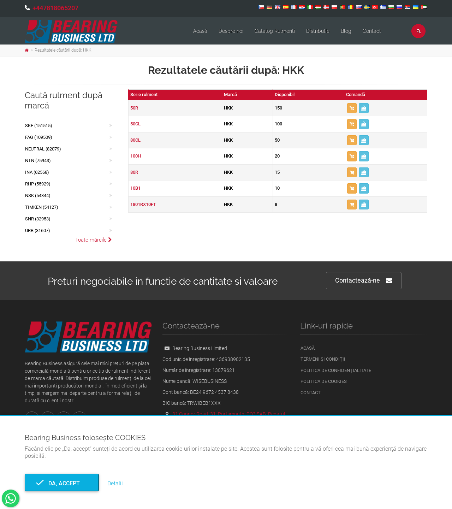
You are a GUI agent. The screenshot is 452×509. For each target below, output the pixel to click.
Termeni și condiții (323, 359)
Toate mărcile (93, 240)
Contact (372, 31)
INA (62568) (37, 172)
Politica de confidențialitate (336, 370)
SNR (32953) (37, 218)
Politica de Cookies (324, 381)
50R (134, 108)
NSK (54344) (37, 195)
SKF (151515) (38, 125)
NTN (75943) (38, 160)
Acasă (200, 31)
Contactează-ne (363, 280)
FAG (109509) (38, 137)
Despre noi (231, 31)
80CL (135, 140)
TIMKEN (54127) (41, 207)
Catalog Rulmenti (275, 31)
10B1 (135, 188)
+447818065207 (55, 8)
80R (134, 172)
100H (135, 156)
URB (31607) (37, 230)
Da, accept (62, 483)
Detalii (115, 483)
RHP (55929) (37, 184)
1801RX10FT (143, 204)
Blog (346, 31)
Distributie (317, 31)
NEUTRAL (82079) (43, 149)
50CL (135, 123)
